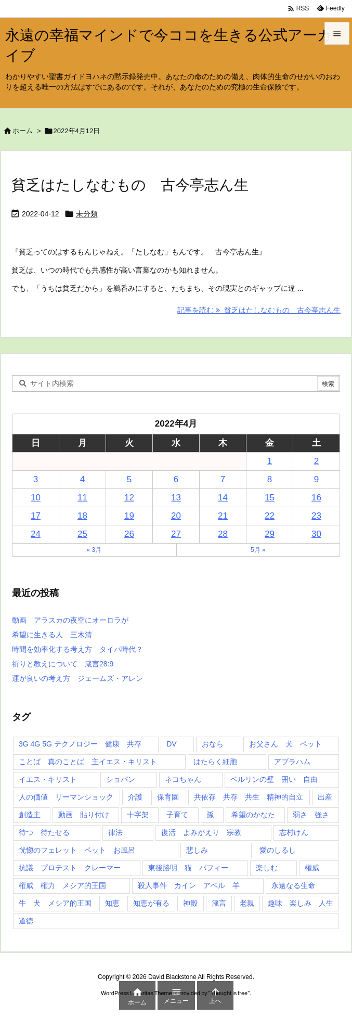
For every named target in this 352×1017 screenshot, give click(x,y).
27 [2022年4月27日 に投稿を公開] (176, 534)
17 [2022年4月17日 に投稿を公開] (36, 516)
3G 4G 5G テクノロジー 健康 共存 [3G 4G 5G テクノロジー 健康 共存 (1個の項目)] (80, 744)
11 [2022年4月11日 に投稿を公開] (82, 498)
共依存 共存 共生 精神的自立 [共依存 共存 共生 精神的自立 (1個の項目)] (248, 797)
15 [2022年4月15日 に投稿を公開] (270, 498)
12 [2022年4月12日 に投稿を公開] (129, 498)
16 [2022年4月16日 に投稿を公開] (316, 498)
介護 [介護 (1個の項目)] (135, 797)
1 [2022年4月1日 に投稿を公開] (269, 461)
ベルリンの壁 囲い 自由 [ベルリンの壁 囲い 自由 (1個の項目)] (274, 779)
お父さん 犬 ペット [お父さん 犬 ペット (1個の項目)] (285, 744)
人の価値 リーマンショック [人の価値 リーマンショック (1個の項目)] (66, 797)
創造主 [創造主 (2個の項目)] (30, 814)
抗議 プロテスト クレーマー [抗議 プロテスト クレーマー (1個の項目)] (70, 868)
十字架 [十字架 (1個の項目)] (138, 814)
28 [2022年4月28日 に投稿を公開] (223, 534)
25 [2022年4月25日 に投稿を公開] (82, 534)
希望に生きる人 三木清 (52, 634)
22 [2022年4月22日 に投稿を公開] (270, 516)
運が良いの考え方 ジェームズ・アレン (77, 678)
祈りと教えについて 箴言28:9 (62, 664)
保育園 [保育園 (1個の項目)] (168, 797)
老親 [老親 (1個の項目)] (247, 903)
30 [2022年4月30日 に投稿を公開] (316, 534)
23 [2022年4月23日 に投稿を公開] (316, 516)
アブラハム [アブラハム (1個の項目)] (292, 761)
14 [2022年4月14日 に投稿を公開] (223, 498)
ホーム (22, 131)
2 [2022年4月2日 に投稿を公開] (316, 461)
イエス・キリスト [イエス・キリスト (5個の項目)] (48, 779)
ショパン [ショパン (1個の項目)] (120, 779)
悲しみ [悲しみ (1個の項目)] (197, 850)
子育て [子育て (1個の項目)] (177, 814)
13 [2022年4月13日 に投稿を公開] (176, 498)
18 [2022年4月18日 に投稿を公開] (82, 516)
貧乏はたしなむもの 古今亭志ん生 (130, 185)
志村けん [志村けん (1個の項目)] (293, 832)
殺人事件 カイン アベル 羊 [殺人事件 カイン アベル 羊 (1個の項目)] (189, 885)
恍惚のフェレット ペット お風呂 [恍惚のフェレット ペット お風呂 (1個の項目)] (77, 850)
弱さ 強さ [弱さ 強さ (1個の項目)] (311, 814)
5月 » (258, 549)
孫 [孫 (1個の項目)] (210, 814)
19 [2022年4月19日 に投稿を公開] (129, 516)
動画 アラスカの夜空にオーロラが (70, 620)
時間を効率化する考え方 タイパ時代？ (77, 649)
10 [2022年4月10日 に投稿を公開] (36, 498)
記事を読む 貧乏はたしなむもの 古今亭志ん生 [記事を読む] (259, 310)
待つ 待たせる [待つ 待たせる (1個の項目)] (44, 832)
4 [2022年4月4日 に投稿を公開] (82, 479)
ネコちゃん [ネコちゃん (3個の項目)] (183, 779)
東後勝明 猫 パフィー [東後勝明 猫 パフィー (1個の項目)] (188, 868)
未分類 (87, 214)
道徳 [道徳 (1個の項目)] (26, 921)
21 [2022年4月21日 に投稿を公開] (223, 516)
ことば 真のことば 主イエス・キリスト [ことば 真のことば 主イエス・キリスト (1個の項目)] (88, 761)
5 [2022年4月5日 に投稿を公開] (129, 479)
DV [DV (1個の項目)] (171, 744)
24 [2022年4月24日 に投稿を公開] (36, 534)
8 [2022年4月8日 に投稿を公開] (269, 479)
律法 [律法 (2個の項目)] (115, 832)
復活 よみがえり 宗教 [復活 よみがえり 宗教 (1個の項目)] (201, 832)
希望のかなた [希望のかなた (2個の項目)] (253, 814)
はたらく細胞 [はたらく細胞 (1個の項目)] (215, 761)
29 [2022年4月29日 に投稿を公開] (270, 534)
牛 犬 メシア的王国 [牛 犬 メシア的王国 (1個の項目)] (55, 903)
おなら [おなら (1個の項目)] (213, 744)
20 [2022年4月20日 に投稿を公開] (176, 516)
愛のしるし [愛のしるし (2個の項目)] (277, 850)
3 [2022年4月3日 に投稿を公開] (35, 479)
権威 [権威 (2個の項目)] (312, 868)
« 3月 (93, 549)
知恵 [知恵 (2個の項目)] (112, 903)
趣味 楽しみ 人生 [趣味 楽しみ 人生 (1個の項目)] (300, 903)
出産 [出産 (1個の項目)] (325, 797)
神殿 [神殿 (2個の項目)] (190, 903)
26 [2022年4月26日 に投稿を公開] (129, 534)
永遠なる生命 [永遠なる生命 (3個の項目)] (293, 885)
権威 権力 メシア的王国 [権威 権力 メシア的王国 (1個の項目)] (62, 885)
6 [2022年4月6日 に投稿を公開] (176, 479)
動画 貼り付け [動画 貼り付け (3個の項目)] (83, 814)
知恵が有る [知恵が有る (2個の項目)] (151, 903)
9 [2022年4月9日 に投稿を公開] (316, 479)
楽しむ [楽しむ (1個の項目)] (267, 868)
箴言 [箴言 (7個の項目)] (219, 903)
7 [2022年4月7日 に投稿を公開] (222, 479)
